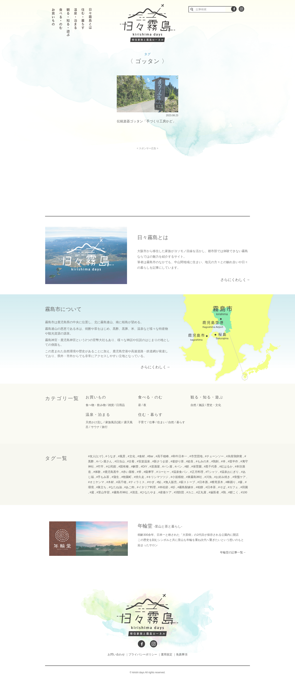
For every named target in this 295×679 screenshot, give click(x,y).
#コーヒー (162, 471)
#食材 (141, 456)
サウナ (95, 427)
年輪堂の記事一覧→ (233, 552)
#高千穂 (121, 482)
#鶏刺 (215, 461)
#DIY (144, 466)
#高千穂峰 (162, 456)
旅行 (105, 427)
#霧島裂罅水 (185, 487)
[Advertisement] (112, 178)
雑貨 (111, 405)
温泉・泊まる (98, 415)
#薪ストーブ (187, 482)
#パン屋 (167, 466)
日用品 (120, 405)
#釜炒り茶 (177, 461)
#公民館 (111, 466)
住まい (161, 422)
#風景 (121, 456)
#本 (223, 461)
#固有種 (124, 466)
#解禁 (134, 466)
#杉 (173, 487)
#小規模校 (177, 477)
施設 (201, 405)
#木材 (110, 482)
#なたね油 (115, 487)
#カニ (190, 492)
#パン (178, 466)
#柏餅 (199, 487)
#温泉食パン (180, 471)
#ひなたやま (148, 492)
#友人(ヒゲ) (95, 456)
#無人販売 (170, 482)
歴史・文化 (214, 405)
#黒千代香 (210, 466)
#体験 (97, 471)
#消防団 (179, 492)
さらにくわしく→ (235, 280)
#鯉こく (233, 492)
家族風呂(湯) (113, 422)
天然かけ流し (94, 422)
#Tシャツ (211, 471)
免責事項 (181, 654)
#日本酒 (202, 482)
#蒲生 (115, 477)
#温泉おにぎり (229, 471)
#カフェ (233, 487)
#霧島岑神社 (120, 492)
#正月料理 (196, 471)
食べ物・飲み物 (96, 405)
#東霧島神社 (194, 477)
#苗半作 (233, 461)
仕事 (152, 422)
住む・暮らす (150, 415)
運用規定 (166, 654)
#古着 (131, 461)
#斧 (139, 471)
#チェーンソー (214, 456)
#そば (222, 487)
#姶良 (189, 461)
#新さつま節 (160, 461)
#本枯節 (163, 487)
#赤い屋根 (128, 471)
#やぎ (150, 482)
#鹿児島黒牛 (111, 471)
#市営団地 (196, 456)
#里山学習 (103, 492)
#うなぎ (111, 456)
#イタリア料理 (146, 487)
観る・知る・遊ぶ (207, 397)
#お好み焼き (222, 477)
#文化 (131, 456)
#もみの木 (202, 461)
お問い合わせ (116, 654)
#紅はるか (226, 466)
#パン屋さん (104, 461)
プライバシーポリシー (142, 654)
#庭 (92, 492)
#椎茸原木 (216, 482)
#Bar (150, 456)
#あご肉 (129, 487)
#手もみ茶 (102, 477)
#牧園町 (126, 477)
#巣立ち (101, 487)
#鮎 (159, 482)
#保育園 (196, 466)
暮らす (180, 422)
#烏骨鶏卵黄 (234, 456)
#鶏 (223, 492)
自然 (193, 405)
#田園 (244, 487)
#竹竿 (100, 466)
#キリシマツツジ (157, 477)
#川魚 (208, 477)
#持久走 (139, 477)
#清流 (134, 492)
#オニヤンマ (96, 482)
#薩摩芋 (149, 471)
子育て (142, 422)
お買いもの (96, 397)
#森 (240, 482)
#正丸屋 (201, 492)
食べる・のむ (150, 397)
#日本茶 (210, 487)
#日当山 (120, 461)
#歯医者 (214, 492)
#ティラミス (137, 482)
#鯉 (187, 466)
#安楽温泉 (143, 461)
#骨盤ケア (239, 477)
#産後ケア (164, 492)
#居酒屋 (155, 466)
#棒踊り (231, 482)
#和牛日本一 (179, 456)
